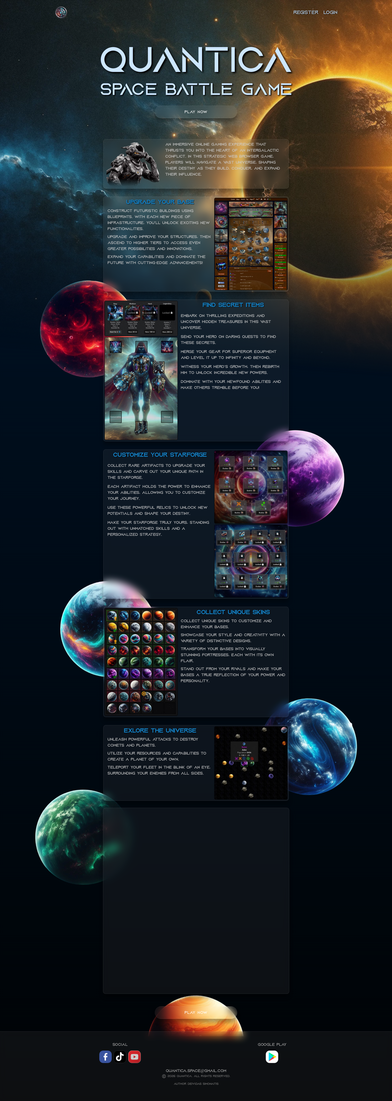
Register (306, 12)
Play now (196, 112)
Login (330, 12)
